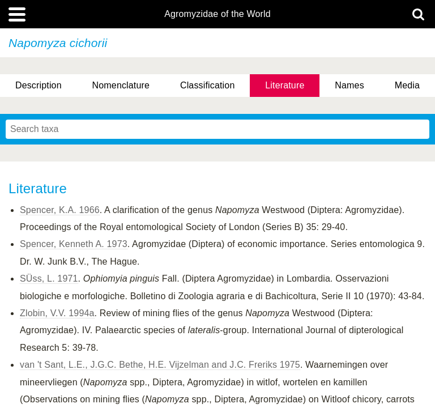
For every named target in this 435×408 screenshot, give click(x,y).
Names (349, 85)
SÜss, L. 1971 (49, 278)
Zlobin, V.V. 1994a (57, 313)
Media (407, 85)
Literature (284, 85)
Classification (207, 85)
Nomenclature (121, 85)
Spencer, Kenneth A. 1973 (73, 244)
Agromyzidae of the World (217, 14)
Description (38, 85)
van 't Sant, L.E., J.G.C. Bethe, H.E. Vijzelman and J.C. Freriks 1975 (160, 364)
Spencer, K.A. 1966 (60, 210)
